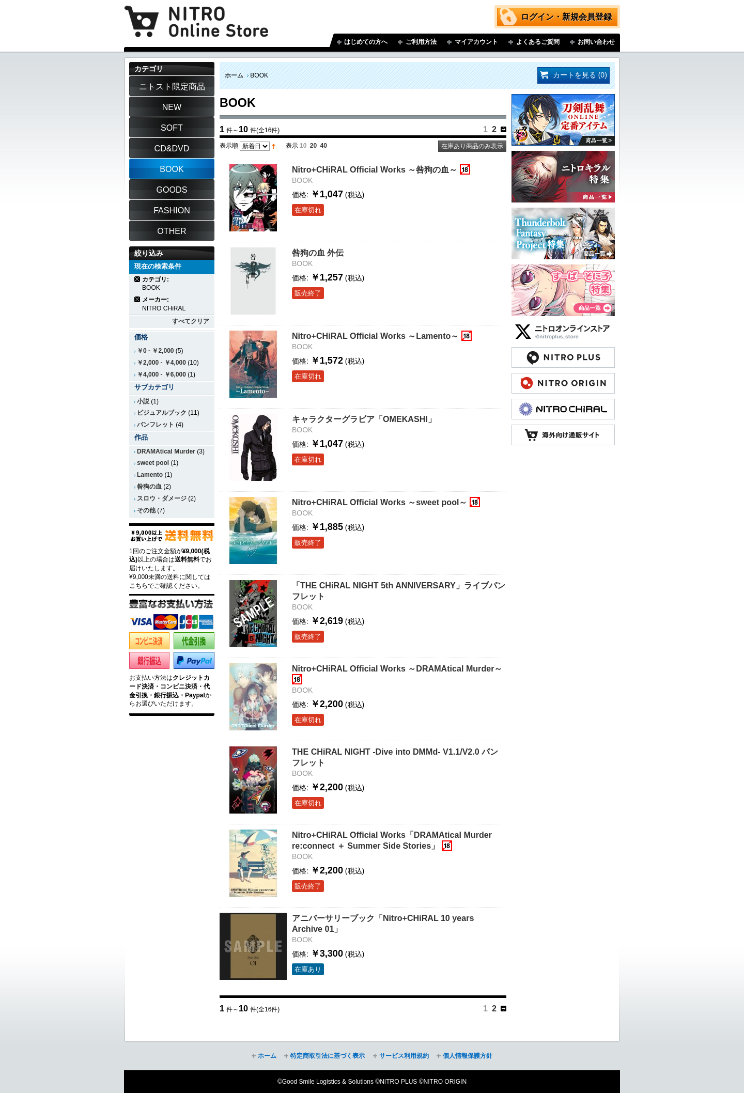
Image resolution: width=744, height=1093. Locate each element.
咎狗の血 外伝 (318, 252)
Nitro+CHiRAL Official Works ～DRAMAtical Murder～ (397, 668)
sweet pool (153, 462)
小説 (143, 401)
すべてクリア (190, 321)
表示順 (229, 145)
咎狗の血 (149, 486)
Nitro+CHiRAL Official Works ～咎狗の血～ (374, 169)
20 (313, 145)
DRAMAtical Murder (166, 451)
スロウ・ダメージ (162, 498)
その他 (146, 510)
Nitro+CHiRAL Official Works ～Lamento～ (375, 335)
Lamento (150, 474)
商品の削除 (137, 279)
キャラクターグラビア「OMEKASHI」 (364, 419)
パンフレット (155, 424)
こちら (138, 585)
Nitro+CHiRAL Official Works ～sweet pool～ (379, 502)
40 (323, 145)
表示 (292, 145)
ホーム (234, 75)
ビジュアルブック (162, 412)
